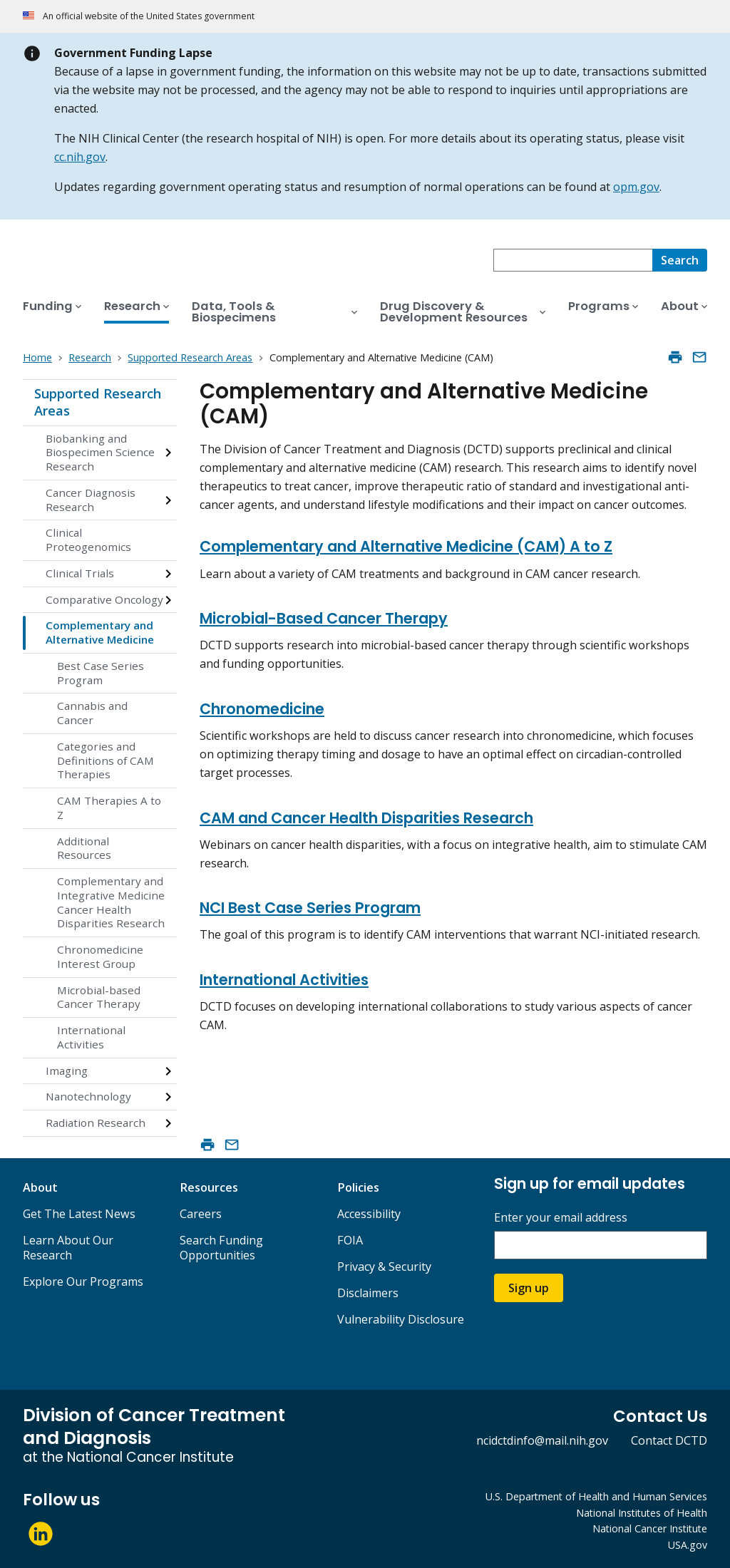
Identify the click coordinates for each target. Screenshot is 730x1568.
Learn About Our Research (68, 1247)
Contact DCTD (669, 1440)
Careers (201, 1214)
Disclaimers (368, 1293)
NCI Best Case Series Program (310, 907)
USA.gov (687, 1545)
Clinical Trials (80, 573)
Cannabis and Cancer (92, 712)
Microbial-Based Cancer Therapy (324, 618)
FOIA (350, 1240)
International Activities (91, 1037)
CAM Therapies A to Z (109, 807)
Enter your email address (560, 1217)
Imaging (67, 1070)
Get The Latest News (79, 1214)
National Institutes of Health (641, 1513)
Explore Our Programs (83, 1281)
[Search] (679, 260)
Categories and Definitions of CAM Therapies (105, 760)
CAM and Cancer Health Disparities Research (366, 818)
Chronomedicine (262, 708)
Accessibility (369, 1214)
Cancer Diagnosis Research (90, 499)
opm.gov (636, 187)
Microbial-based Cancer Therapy (98, 997)
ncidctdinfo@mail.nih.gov (542, 1440)
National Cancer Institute (649, 1528)
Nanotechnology (88, 1096)
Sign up (528, 1288)
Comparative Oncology (104, 599)
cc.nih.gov (80, 157)
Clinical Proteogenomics (88, 539)
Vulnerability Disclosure (400, 1319)
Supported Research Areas (97, 402)
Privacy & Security (384, 1266)
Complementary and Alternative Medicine (100, 632)
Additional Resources (84, 848)
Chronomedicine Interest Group (100, 956)
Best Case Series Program (100, 673)
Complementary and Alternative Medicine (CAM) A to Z (406, 546)
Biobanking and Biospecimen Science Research (100, 452)
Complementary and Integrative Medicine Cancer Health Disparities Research (111, 902)
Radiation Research (95, 1122)
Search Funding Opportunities (221, 1247)
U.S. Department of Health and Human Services (596, 1496)
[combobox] (572, 260)
